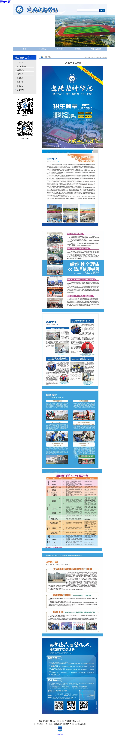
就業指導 (20, 82)
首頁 (24, 49)
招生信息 (20, 62)
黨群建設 (78, 49)
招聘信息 (20, 74)
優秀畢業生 (20, 90)
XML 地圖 (60, 734)
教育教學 (60, 49)
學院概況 (42, 49)
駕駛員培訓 (20, 70)
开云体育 (5, 1)
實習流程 (20, 86)
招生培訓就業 (96, 49)
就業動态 (20, 78)
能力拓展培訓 (21, 66)
